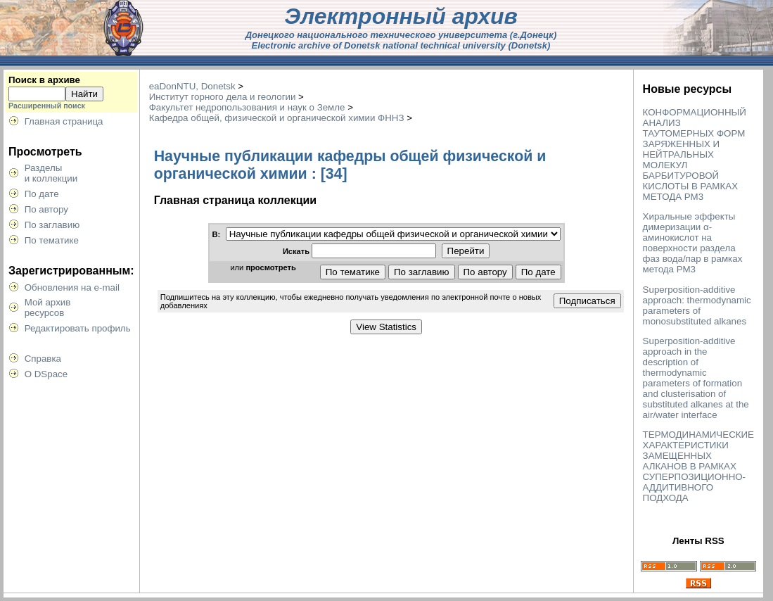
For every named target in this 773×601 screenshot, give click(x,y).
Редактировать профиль (78, 328)
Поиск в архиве (44, 80)
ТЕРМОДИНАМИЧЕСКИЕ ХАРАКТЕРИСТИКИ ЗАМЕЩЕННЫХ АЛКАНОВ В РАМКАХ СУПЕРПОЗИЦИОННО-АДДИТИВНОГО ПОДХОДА (698, 466)
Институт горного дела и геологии (222, 96)
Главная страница (64, 121)
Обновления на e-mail (72, 287)
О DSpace (46, 374)
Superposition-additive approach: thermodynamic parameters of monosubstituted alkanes (697, 305)
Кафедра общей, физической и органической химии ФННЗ (276, 118)
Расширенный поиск (46, 105)
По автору (46, 209)
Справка (43, 358)
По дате (42, 194)
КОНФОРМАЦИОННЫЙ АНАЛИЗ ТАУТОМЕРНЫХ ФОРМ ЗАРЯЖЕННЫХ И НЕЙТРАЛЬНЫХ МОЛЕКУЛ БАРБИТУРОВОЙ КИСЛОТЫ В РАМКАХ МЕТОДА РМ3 (694, 154)
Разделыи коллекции (51, 173)
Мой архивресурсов (48, 307)
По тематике (52, 240)
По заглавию (52, 225)
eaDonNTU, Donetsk (192, 86)
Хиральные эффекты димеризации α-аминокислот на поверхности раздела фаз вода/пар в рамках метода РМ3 (693, 242)
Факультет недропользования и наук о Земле (247, 107)
